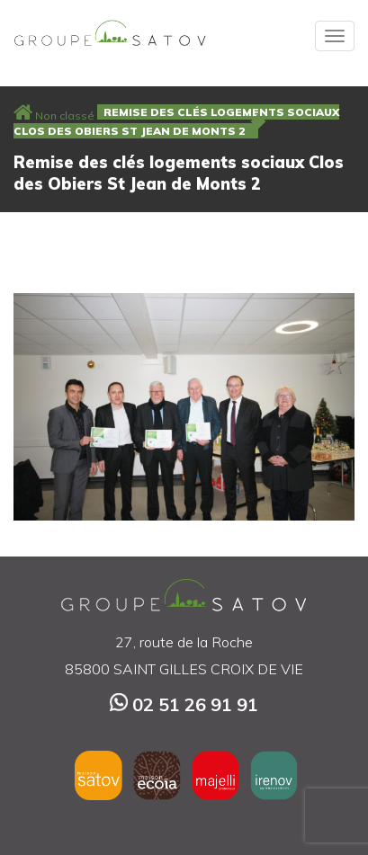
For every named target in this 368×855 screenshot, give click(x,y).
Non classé (64, 115)
